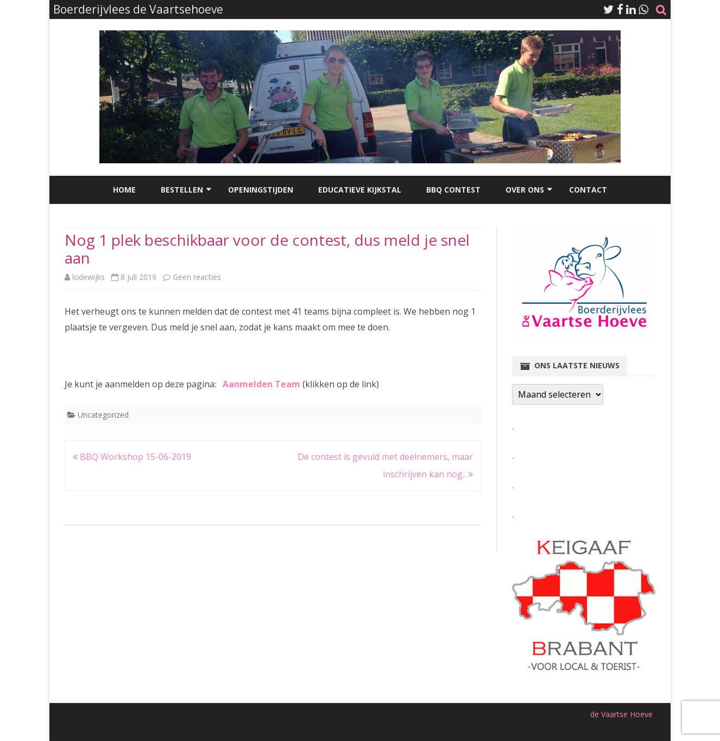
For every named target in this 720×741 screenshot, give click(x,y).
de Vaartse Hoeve (621, 714)
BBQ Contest (453, 189)
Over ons (525, 189)
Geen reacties (197, 277)
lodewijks (88, 277)
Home (124, 189)
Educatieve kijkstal (359, 189)
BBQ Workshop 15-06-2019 (132, 457)
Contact (588, 189)
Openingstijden (260, 189)
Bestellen (182, 189)
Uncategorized (103, 415)
